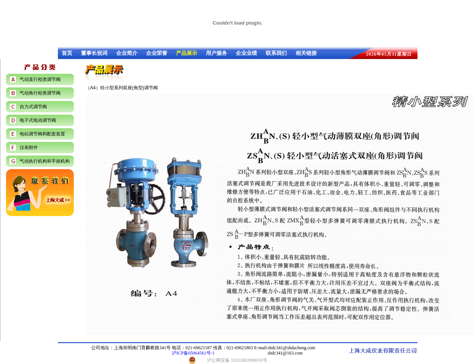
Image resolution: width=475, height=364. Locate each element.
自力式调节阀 (33, 106)
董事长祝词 (94, 53)
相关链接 (306, 53)
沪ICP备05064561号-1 (193, 353)
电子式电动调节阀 (38, 120)
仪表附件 (29, 147)
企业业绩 (246, 53)
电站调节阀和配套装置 (42, 134)
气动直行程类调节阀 (40, 79)
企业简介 (126, 53)
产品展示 (186, 53)
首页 (67, 53)
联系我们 (276, 53)
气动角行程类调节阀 (40, 93)
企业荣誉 (156, 53)
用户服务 (216, 53)
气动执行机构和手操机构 (45, 161)
